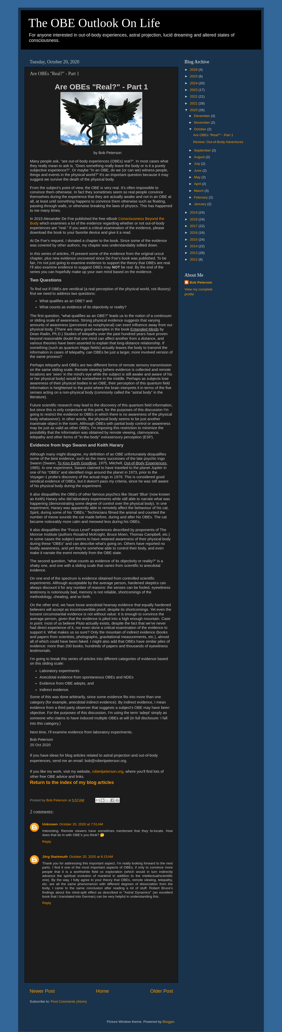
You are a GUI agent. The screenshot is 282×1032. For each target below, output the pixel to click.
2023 (194, 90)
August (200, 157)
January (200, 204)
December (202, 116)
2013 (194, 253)
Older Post (161, 991)
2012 (194, 259)
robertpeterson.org (107, 771)
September (203, 150)
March (199, 191)
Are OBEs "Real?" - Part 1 (213, 135)
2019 (194, 212)
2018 (194, 219)
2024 (194, 83)
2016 (194, 232)
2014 (194, 246)
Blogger (168, 1022)
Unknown (50, 824)
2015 (194, 239)
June (198, 170)
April (198, 184)
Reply (46, 841)
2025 (194, 76)
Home (102, 991)
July (197, 164)
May (197, 177)
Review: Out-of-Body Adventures (218, 142)
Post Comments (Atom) (69, 1001)
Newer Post (42, 991)
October (200, 129)
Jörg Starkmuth (55, 857)
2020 (194, 110)
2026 (194, 70)
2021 (194, 103)
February (201, 197)
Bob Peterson (201, 282)
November (202, 122)
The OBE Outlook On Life (94, 23)
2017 (194, 226)
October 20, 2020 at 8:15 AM (91, 857)
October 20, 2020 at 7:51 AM (81, 824)
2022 (194, 96)
